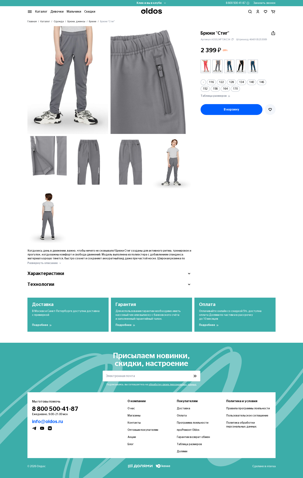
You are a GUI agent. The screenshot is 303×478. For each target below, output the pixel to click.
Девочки (57, 11)
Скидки (89, 11)
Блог (131, 444)
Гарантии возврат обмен (193, 437)
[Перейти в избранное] (265, 11)
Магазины (134, 415)
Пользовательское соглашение (247, 415)
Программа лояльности (192, 422)
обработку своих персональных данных (173, 384)
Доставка (183, 408)
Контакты (134, 422)
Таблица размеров (189, 444)
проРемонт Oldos (188, 430)
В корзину (231, 109)
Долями (182, 451)
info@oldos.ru (47, 421)
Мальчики (74, 11)
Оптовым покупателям (143, 430)
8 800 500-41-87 (236, 3)
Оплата (182, 415)
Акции (132, 437)
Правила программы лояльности (248, 408)
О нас (131, 408)
